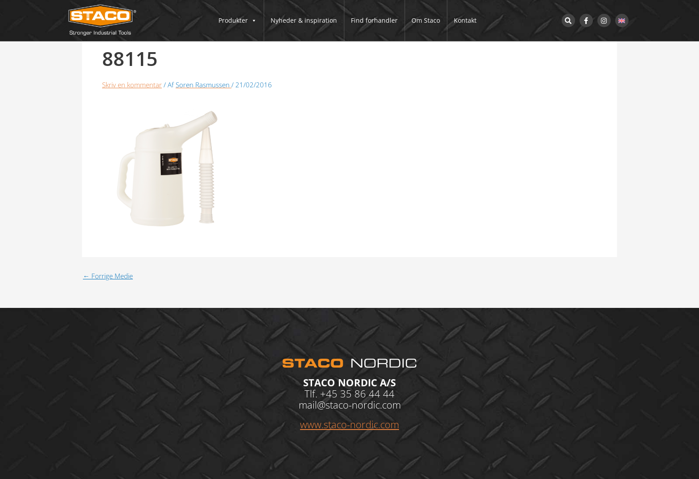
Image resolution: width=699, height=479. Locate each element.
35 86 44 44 (367, 393)
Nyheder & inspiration (304, 20)
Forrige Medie (108, 276)
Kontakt (465, 20)
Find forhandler (374, 20)
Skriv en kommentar (132, 84)
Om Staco (425, 20)
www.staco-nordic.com (349, 424)
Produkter (237, 20)
